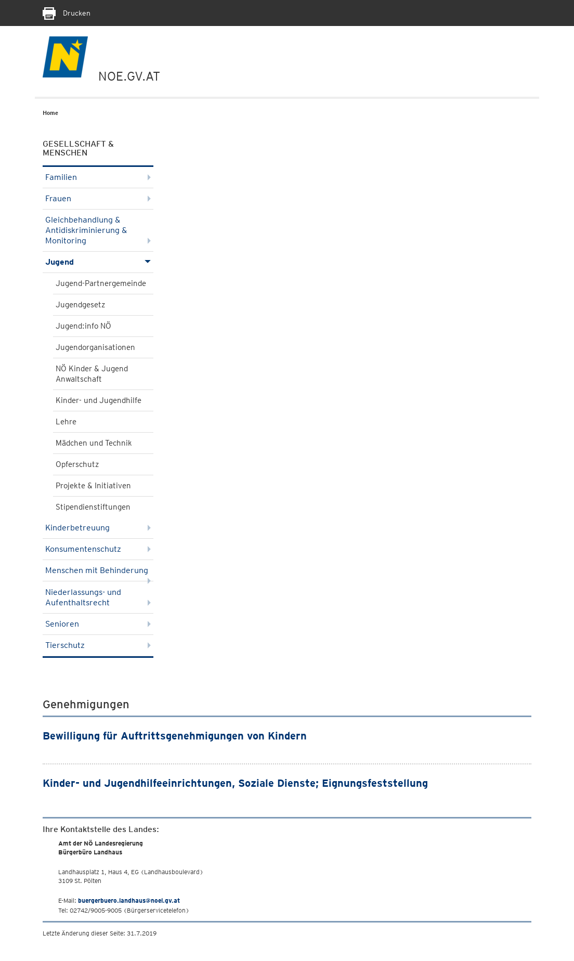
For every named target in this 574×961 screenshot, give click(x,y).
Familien (98, 177)
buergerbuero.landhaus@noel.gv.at (129, 900)
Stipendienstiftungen (93, 507)
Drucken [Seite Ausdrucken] (66, 13)
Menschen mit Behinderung (98, 573)
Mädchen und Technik (94, 443)
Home (50, 112)
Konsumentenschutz (98, 549)
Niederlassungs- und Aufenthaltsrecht (98, 597)
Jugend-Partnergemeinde (101, 283)
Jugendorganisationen (95, 347)
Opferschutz (77, 464)
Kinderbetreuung (98, 528)
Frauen (98, 198)
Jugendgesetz (80, 304)
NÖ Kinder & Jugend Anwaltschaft (92, 374)
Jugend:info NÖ (83, 326)
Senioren (98, 624)
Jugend (98, 262)
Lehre (66, 421)
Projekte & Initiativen (93, 485)
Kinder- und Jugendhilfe (98, 400)
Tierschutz (98, 645)
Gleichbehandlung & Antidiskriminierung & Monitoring (98, 230)
